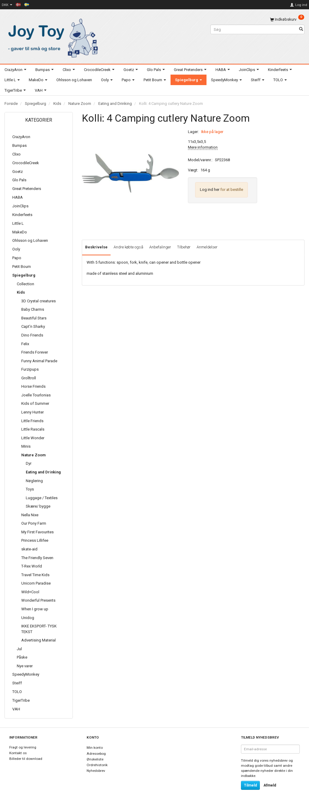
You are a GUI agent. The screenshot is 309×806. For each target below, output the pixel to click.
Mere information (203, 147)
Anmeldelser (207, 247)
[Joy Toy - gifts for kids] (51, 36)
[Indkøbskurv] (287, 19)
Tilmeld (250, 785)
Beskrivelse (96, 247)
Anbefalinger (160, 247)
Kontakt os (18, 753)
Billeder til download (25, 759)
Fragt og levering (22, 747)
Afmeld (269, 785)
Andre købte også (128, 247)
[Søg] (301, 29)
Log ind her (209, 189)
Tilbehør (184, 247)
